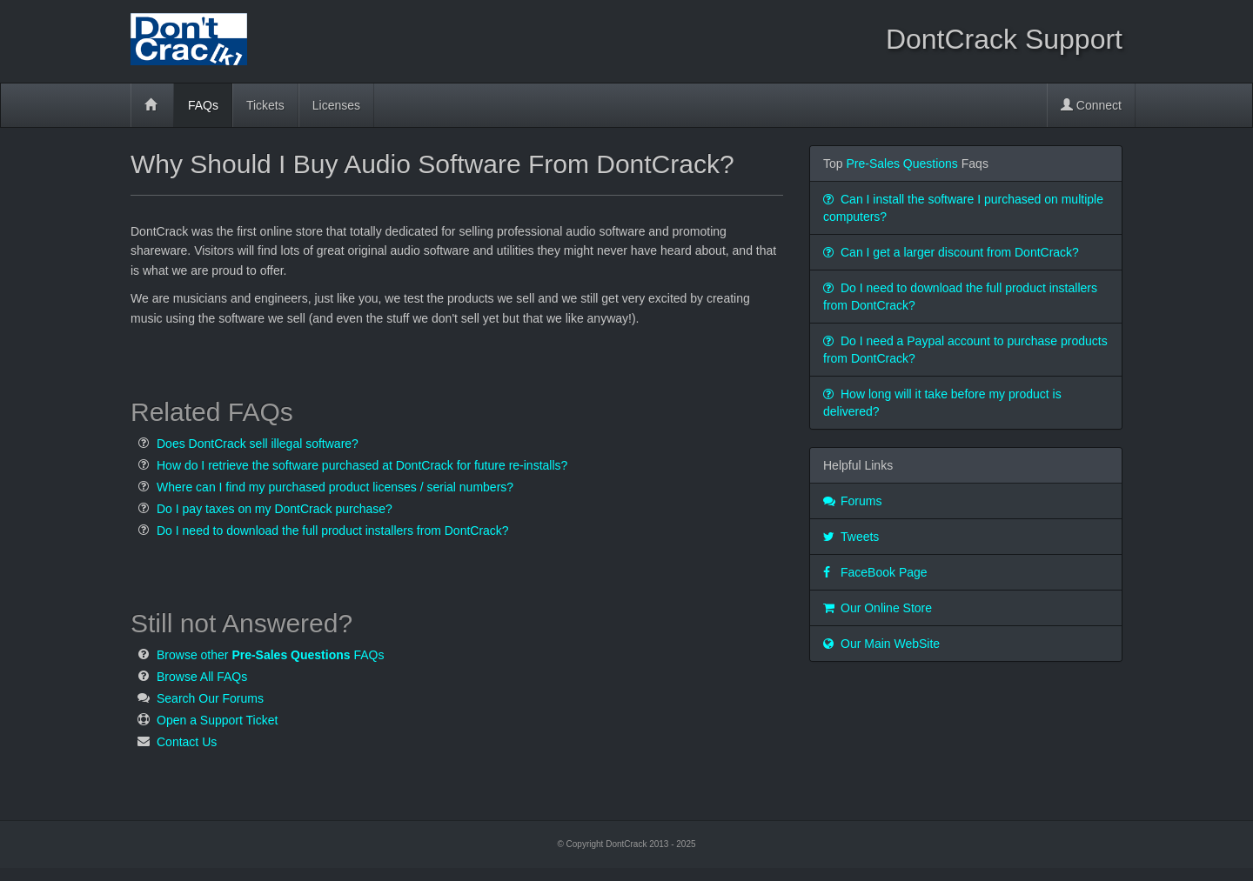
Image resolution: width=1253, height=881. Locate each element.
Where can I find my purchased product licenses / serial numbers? (335, 487)
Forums (852, 501)
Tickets (265, 105)
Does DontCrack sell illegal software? (257, 444)
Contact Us (187, 742)
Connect (1091, 105)
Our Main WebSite (881, 644)
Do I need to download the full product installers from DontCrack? (333, 530)
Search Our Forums (210, 698)
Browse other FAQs (270, 655)
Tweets (851, 537)
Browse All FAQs (202, 677)
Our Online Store (877, 608)
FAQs (203, 105)
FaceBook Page (875, 572)
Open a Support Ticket (217, 720)
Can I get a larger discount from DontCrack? (951, 252)
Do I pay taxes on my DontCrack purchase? (274, 509)
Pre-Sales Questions (901, 163)
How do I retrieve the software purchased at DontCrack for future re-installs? (362, 465)
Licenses (336, 105)
